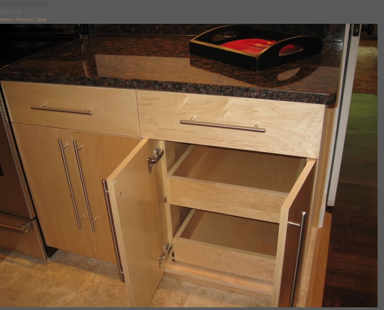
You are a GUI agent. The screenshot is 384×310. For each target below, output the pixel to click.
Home (6, 19)
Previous (25, 19)
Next (41, 19)
